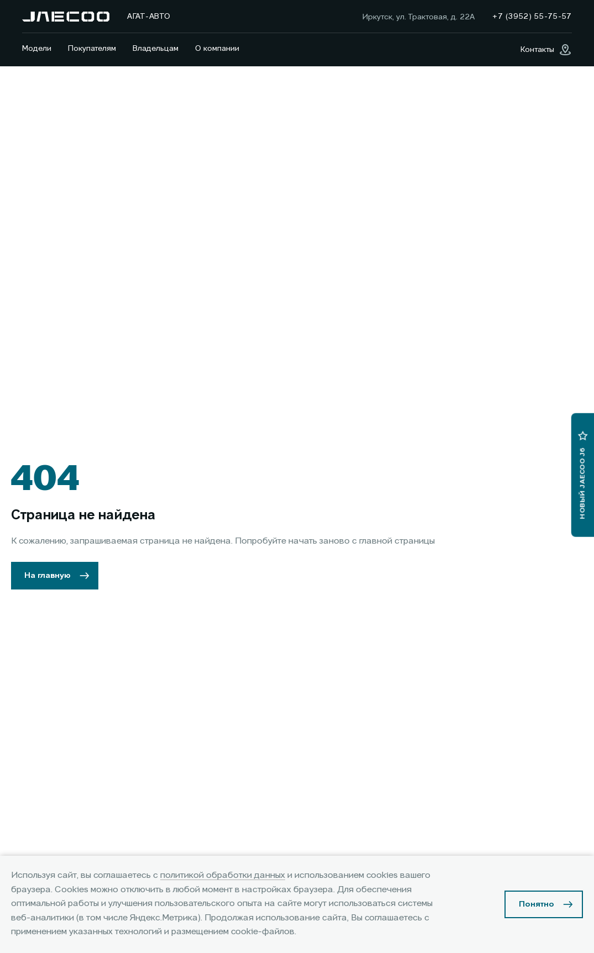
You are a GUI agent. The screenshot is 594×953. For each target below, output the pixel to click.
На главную (47, 576)
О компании (217, 48)
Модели (36, 48)
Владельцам (155, 48)
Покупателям (92, 48)
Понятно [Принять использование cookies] (536, 904)
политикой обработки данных (222, 875)
